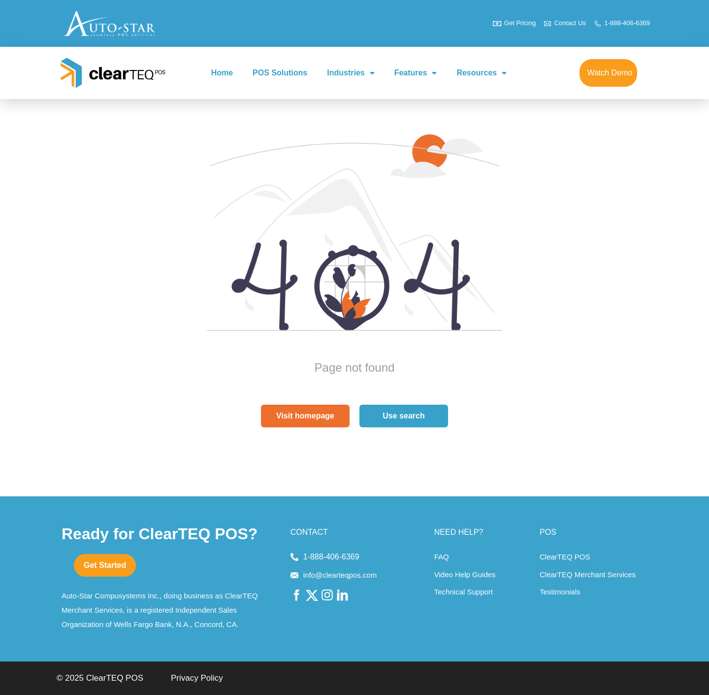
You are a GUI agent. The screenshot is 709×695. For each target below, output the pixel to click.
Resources (481, 73)
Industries (350, 73)
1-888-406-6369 (331, 557)
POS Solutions (280, 73)
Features (415, 73)
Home (222, 73)
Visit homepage (305, 416)
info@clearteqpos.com (340, 575)
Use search (403, 416)
